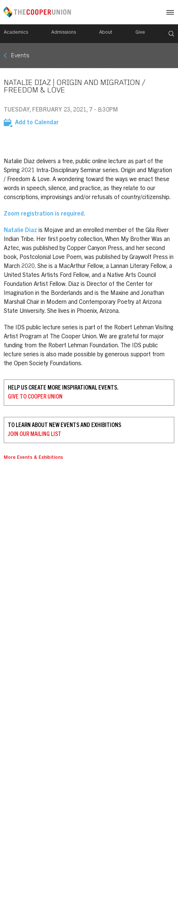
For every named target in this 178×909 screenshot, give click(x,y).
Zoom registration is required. (44, 214)
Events (20, 56)
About (105, 32)
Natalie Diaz (20, 231)
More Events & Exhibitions (33, 457)
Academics (16, 32)
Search (171, 33)
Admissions (63, 32)
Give (140, 32)
